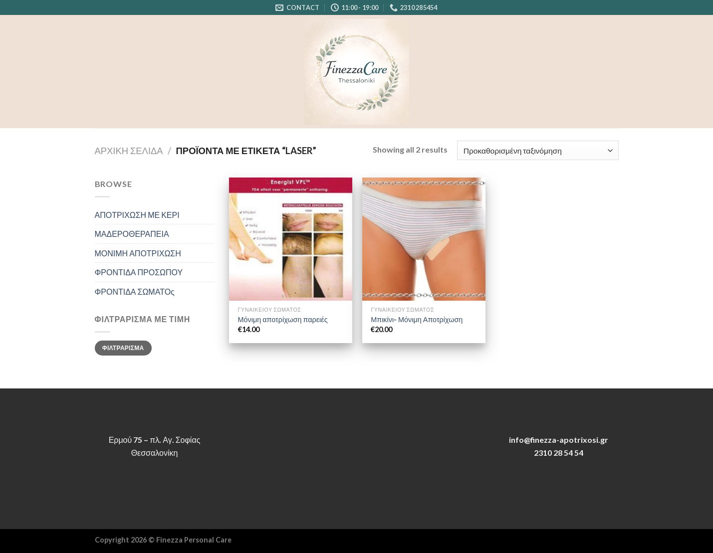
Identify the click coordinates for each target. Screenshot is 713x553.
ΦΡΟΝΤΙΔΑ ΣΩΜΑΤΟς (135, 291)
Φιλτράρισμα (123, 348)
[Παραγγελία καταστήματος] (537, 150)
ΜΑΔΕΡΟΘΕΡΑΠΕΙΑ (132, 233)
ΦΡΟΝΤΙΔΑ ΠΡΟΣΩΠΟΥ (139, 272)
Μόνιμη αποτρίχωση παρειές (283, 319)
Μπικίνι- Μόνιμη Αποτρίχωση (417, 319)
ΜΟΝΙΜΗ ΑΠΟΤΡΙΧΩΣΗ (138, 253)
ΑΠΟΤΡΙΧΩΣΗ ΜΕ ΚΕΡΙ (137, 214)
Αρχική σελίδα (129, 150)
